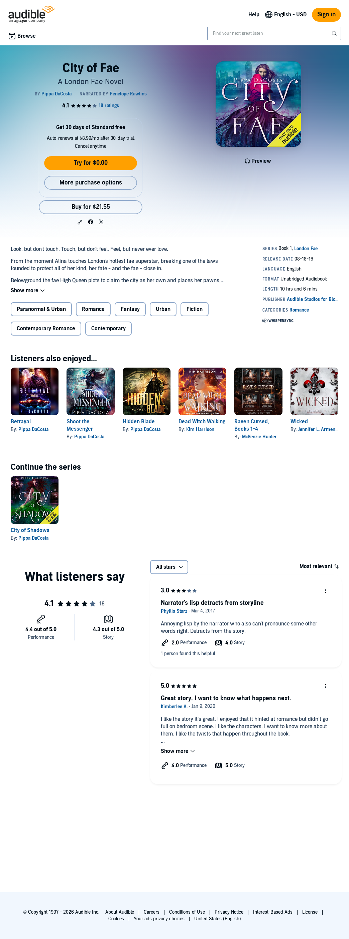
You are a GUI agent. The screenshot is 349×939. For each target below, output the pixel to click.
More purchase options (91, 182)
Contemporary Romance (46, 328)
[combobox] (274, 33)
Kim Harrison (200, 429)
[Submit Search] (335, 33)
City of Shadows (30, 530)
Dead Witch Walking (202, 421)
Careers (151, 912)
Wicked (299, 421)
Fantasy (130, 309)
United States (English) (217, 919)
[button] (80, 222)
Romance (93, 309)
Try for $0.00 (91, 162)
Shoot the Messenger (80, 425)
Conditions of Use (187, 912)
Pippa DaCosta (33, 429)
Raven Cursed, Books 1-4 (251, 425)
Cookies (116, 919)
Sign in (326, 14)
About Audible (119, 912)
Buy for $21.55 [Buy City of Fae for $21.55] (91, 206)
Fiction (195, 309)
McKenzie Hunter (259, 437)
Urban (163, 309)
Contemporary (108, 328)
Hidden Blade (139, 421)
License (310, 912)
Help (253, 14)
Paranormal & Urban (41, 309)
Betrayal (21, 421)
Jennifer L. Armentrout (321, 429)
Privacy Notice (229, 912)
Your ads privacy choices (159, 919)
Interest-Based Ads (273, 912)
